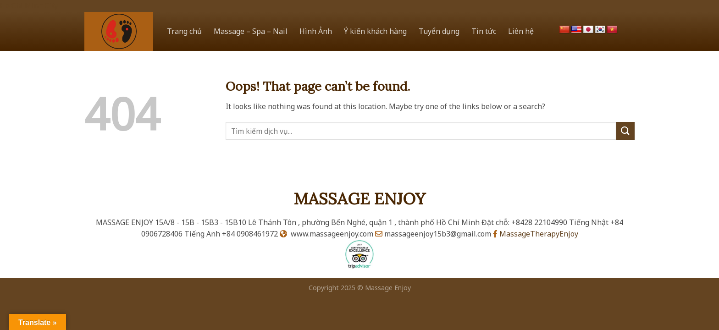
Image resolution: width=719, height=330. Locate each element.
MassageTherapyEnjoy (535, 234)
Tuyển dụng (439, 31)
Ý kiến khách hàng (375, 31)
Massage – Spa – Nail (251, 31)
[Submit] (625, 131)
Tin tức (483, 31)
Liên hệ (521, 31)
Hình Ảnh (315, 31)
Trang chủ (184, 31)
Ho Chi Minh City (29, 5)
